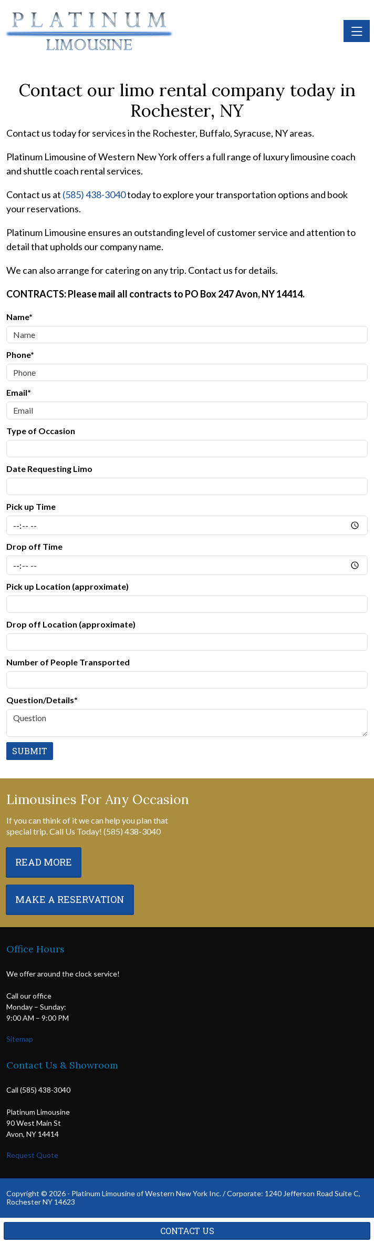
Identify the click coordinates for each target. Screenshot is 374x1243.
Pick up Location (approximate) (67, 586)
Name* (19, 317)
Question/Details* (42, 700)
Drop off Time (34, 546)
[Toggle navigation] (357, 31)
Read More (43, 862)
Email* (18, 392)
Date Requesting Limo (49, 469)
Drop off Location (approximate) (71, 624)
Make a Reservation (69, 899)
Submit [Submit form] (29, 750)
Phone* (20, 354)
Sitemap (19, 1038)
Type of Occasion (40, 431)
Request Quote (32, 1154)
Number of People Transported (68, 662)
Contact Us (187, 1230)
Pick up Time (31, 506)
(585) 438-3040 (94, 194)
